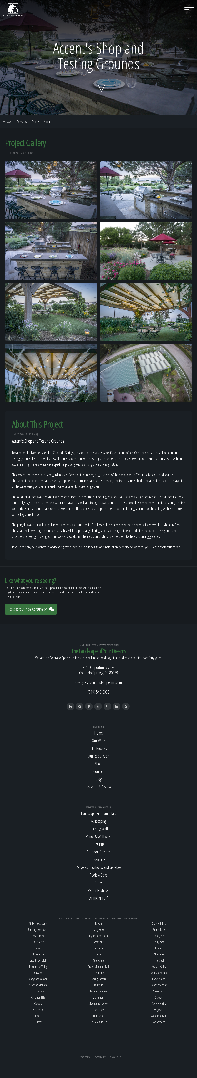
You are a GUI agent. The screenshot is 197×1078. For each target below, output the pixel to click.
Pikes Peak (159, 954)
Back (7, 121)
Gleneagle (98, 960)
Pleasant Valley (158, 966)
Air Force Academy (38, 923)
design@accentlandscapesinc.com (98, 682)
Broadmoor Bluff (38, 960)
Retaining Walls (98, 828)
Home (98, 733)
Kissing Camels (98, 979)
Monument (98, 997)
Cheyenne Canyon (38, 979)
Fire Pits (98, 844)
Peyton (158, 948)
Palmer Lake (159, 930)
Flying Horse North (98, 936)
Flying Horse (98, 930)
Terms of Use (84, 1057)
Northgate (98, 1016)
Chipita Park (38, 991)
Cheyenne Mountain (38, 985)
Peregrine (159, 936)
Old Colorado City (98, 1022)
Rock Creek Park (159, 973)
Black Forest (38, 942)
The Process (98, 748)
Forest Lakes (98, 942)
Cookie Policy (115, 1057)
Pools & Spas (98, 875)
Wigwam (158, 1010)
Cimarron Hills (38, 997)
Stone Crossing (158, 1003)
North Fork (98, 1010)
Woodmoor (159, 1022)
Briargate (38, 948)
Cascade (38, 973)
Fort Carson (98, 948)
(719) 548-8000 (98, 691)
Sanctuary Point (159, 985)
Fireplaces (98, 859)
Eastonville (38, 1010)
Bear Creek (38, 936)
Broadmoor (38, 954)
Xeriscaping (98, 821)
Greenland (98, 973)
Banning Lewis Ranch (38, 930)
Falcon (98, 923)
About (47, 121)
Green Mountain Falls (98, 966)
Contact (98, 771)
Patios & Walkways (98, 836)
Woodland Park (158, 1016)
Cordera (38, 1003)
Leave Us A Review (98, 787)
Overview (21, 121)
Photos (36, 121)
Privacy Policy (99, 1057)
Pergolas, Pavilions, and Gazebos (98, 867)
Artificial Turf (98, 898)
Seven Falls (158, 991)
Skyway (158, 997)
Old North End (159, 923)
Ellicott (38, 1022)
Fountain (98, 954)
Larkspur (98, 985)
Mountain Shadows (98, 1003)
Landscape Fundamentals (98, 813)
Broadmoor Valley (38, 966)
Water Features (98, 890)
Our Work (98, 740)
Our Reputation (98, 756)
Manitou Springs (98, 991)
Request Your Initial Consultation (31, 609)
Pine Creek (158, 960)
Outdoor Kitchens (98, 852)
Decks (98, 882)
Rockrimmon (158, 979)
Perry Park (159, 942)
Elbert (38, 1016)
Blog (98, 779)
